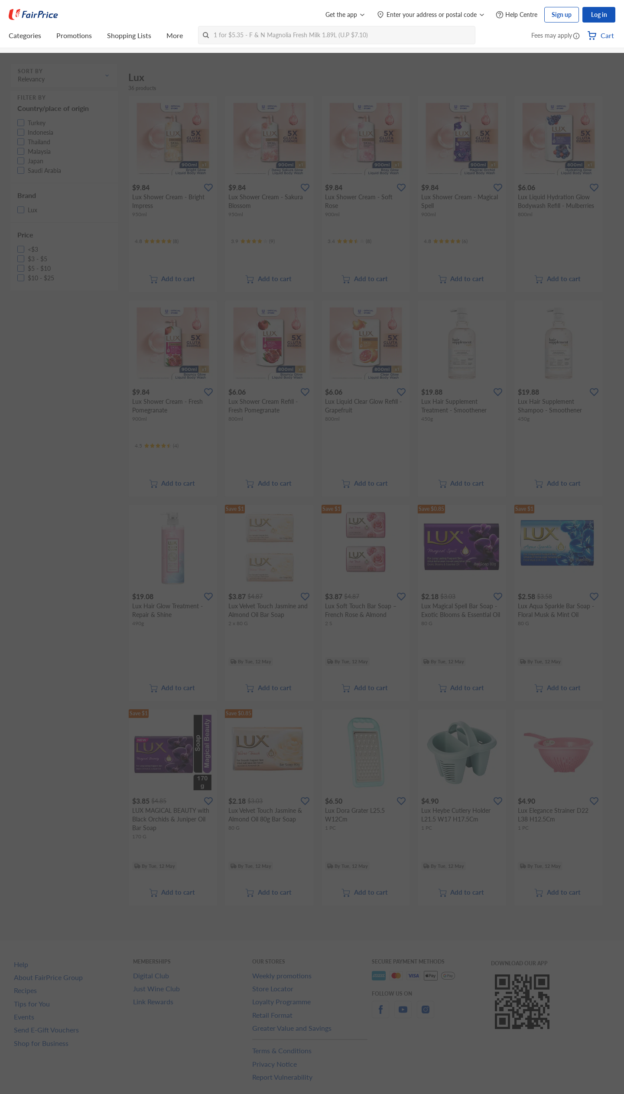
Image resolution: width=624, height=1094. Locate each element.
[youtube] (403, 1014)
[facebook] (380, 1014)
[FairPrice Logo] (33, 15)
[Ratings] (156, 241)
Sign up (562, 14)
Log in (599, 14)
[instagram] (425, 1014)
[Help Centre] (516, 15)
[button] (576, 36)
